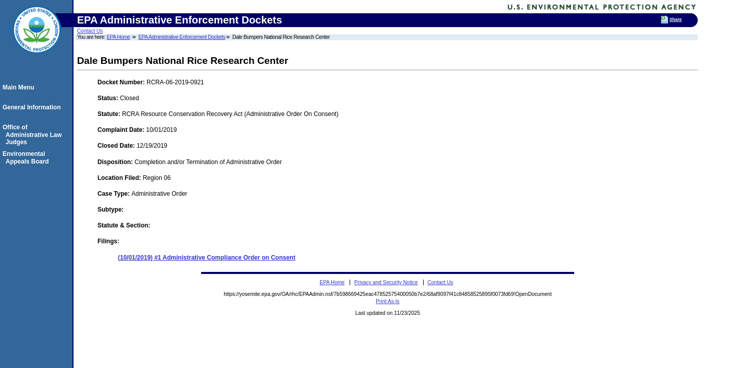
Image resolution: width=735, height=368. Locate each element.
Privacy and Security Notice (386, 282)
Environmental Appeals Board (27, 157)
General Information (33, 107)
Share (676, 19)
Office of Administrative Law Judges (34, 135)
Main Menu (20, 87)
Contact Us (90, 31)
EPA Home (118, 37)
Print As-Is (387, 301)
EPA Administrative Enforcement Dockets (181, 37)
